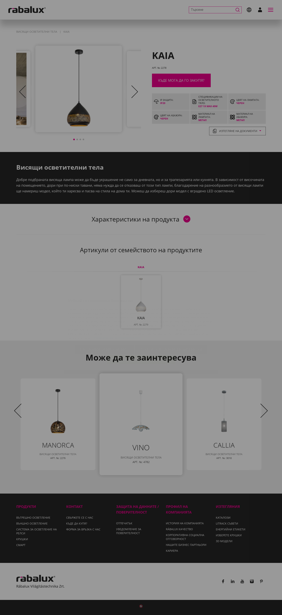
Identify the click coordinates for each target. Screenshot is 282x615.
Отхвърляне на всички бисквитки (171, 326)
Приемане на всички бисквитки (141, 336)
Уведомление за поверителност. (117, 315)
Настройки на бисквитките (104, 326)
